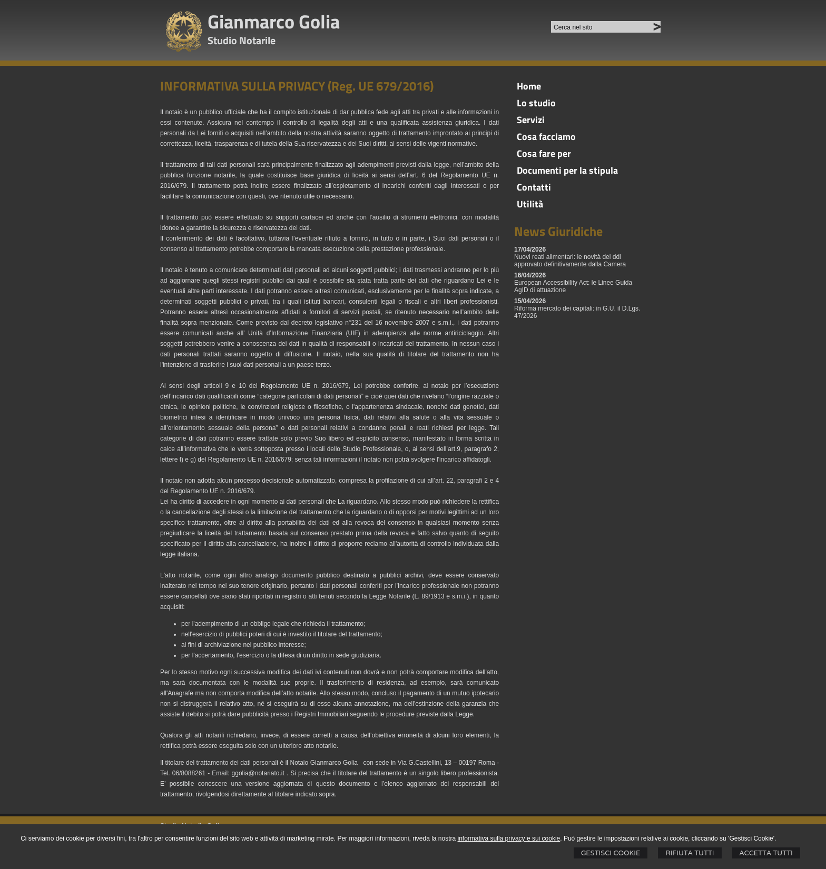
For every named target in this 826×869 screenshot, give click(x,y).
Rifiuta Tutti (689, 852)
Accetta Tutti (766, 852)
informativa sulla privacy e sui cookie (509, 838)
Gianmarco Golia (274, 21)
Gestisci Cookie (611, 852)
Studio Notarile (242, 40)
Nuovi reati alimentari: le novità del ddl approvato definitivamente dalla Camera (570, 260)
